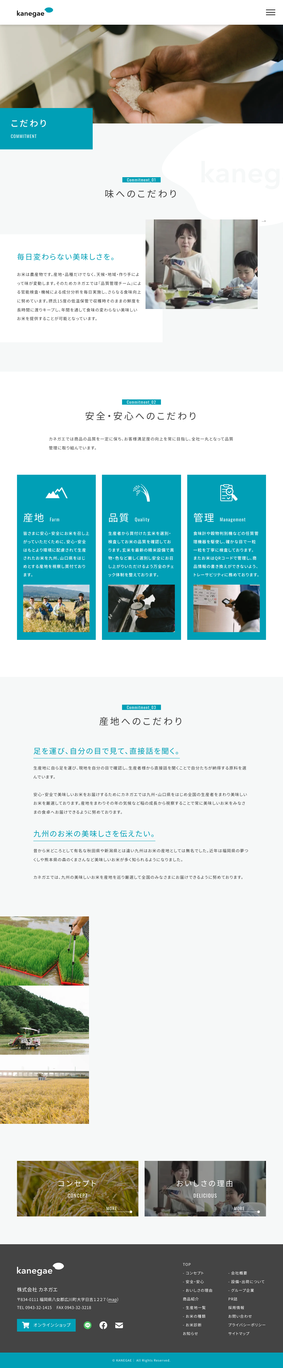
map (112, 1299)
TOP (187, 1264)
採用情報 (236, 1307)
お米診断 (194, 1325)
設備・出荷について (248, 1281)
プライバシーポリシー (247, 1325)
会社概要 (239, 1273)
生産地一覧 (196, 1307)
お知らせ (190, 1333)
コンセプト (195, 1273)
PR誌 (233, 1299)
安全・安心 (195, 1281)
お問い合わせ (240, 1316)
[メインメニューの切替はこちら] (270, 12)
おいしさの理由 (199, 1290)
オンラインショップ (52, 1325)
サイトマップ (239, 1333)
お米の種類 (196, 1316)
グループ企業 (242, 1290)
